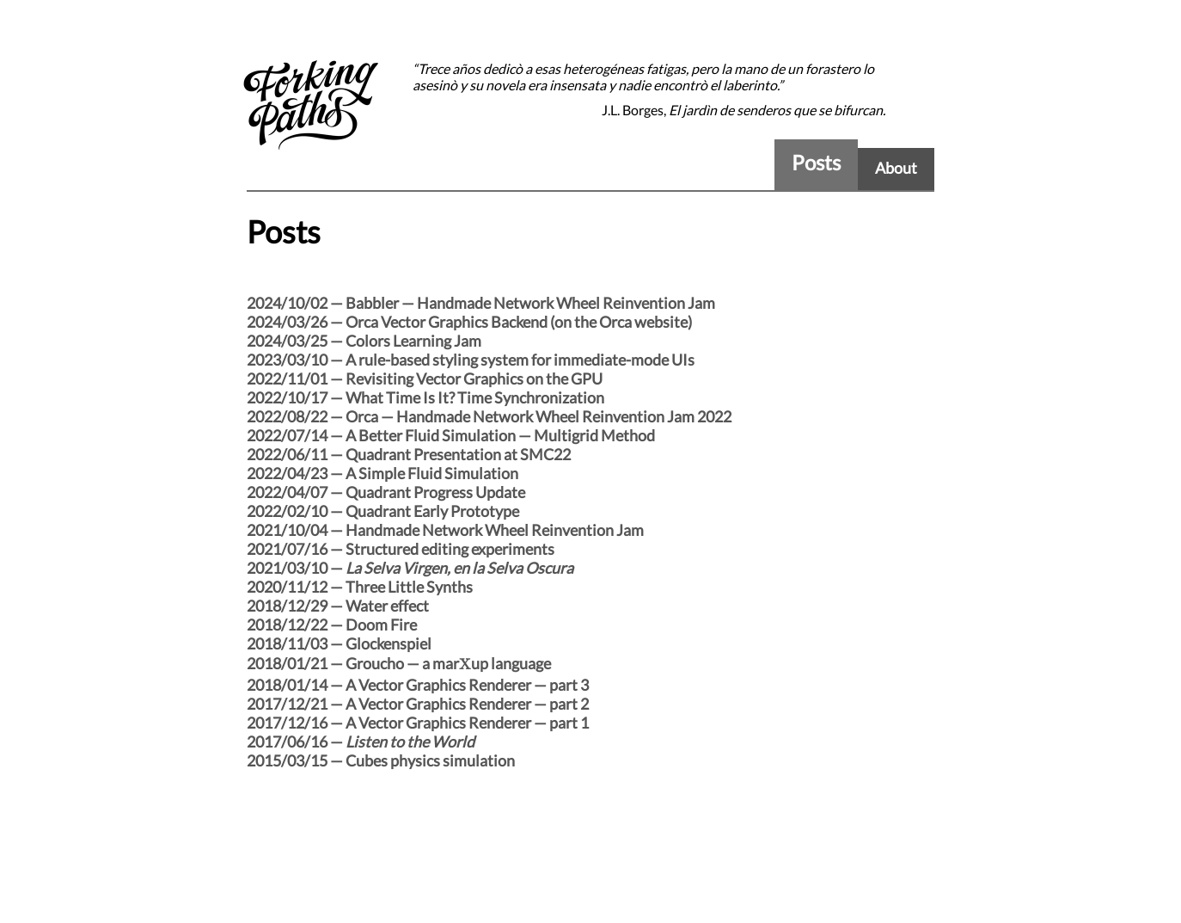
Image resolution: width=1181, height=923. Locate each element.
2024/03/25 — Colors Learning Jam (364, 340)
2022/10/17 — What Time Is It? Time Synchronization (425, 397)
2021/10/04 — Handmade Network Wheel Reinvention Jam (445, 529)
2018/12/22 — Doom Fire (332, 624)
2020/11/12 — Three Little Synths (360, 586)
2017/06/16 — (360, 741)
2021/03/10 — (410, 567)
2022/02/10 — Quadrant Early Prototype (383, 510)
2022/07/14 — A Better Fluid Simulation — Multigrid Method (451, 435)
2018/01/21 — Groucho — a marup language (399, 663)
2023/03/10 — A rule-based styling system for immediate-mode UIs (471, 359)
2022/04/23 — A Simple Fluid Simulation (382, 473)
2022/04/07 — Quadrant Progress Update (386, 492)
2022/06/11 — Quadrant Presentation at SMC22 (409, 454)
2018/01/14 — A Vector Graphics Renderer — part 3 (418, 684)
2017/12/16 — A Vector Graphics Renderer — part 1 (418, 722)
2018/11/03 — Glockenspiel (339, 643)
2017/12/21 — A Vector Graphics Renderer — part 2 (418, 703)
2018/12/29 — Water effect (338, 605)
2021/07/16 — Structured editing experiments (400, 548)
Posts (816, 162)
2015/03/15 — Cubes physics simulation (381, 760)
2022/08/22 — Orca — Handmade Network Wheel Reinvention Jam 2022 (489, 416)
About (896, 167)
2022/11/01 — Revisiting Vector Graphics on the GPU (425, 378)
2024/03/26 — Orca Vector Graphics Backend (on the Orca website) (469, 321)
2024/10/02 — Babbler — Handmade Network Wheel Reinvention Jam (481, 302)
